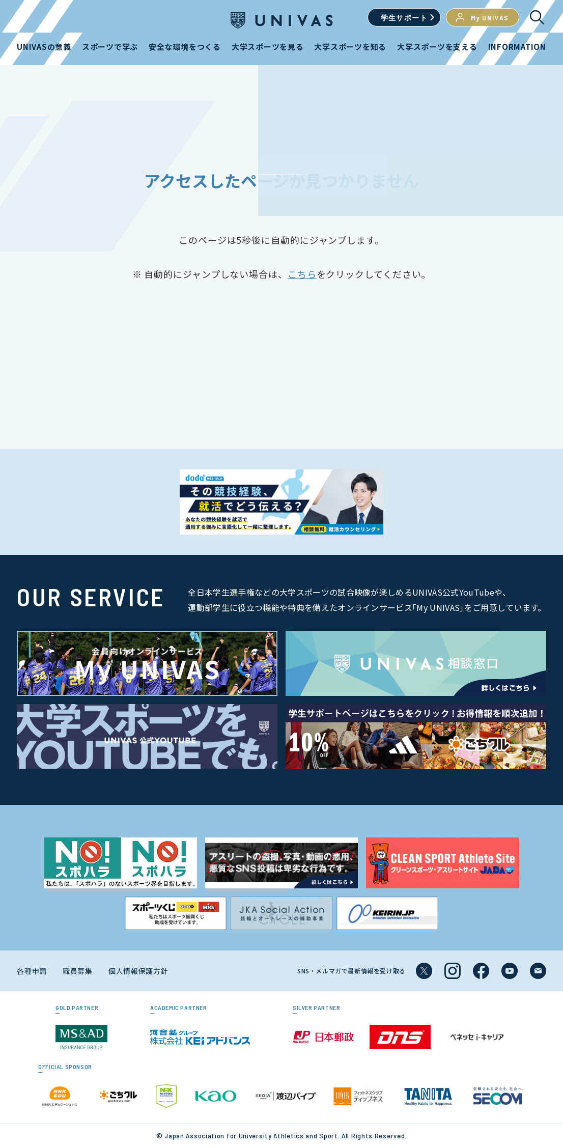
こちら (302, 274)
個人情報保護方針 (138, 971)
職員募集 (78, 971)
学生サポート (404, 17)
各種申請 (32, 971)
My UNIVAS (482, 17)
